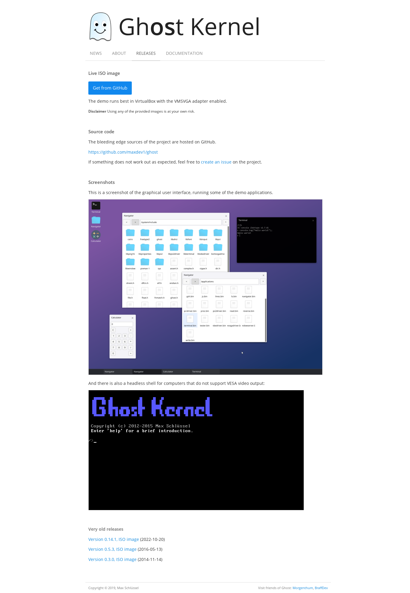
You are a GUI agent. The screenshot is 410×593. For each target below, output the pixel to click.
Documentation (184, 53)
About (119, 53)
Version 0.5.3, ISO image (112, 549)
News (96, 53)
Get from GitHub (110, 88)
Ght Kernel (177, 26)
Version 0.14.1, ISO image (113, 539)
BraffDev (321, 588)
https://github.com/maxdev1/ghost (123, 152)
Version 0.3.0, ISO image (112, 559)
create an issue (216, 162)
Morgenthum (303, 588)
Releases (146, 53)
